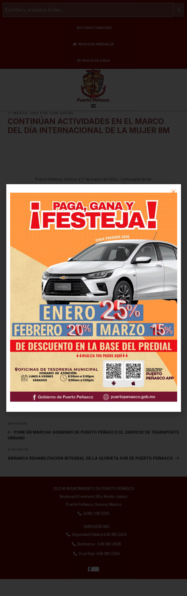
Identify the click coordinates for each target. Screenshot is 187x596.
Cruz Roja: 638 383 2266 (99, 554)
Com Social (62, 113)
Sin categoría (30, 394)
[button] (93, 106)
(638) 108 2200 (95, 513)
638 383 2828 (109, 544)
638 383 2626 (115, 535)
